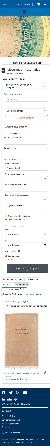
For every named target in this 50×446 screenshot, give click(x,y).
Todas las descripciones (17, 219)
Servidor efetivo (8, 416)
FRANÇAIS (25, 404)
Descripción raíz (10, 148)
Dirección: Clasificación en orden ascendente (22, 294)
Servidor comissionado (11, 420)
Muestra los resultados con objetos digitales (26, 306)
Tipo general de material (14, 205)
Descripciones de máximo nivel (19, 216)
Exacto (10, 259)
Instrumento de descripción (15, 184)
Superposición (13, 256)
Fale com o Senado (11, 433)
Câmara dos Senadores (19, 379)
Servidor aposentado (10, 424)
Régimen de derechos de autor (17, 195)
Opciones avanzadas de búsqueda (19, 86)
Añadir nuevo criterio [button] (15, 126)
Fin (6, 240)
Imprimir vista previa (13, 279)
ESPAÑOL (15, 404)
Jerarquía (32, 279)
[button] (38, 4)
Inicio (7, 230)
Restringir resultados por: (26, 62)
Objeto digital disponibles (15, 174)
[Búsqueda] (26, 99)
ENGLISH (5, 404)
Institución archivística (12, 137)
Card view (8, 284)
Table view (22, 284)
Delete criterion (26, 117)
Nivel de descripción (12, 163)
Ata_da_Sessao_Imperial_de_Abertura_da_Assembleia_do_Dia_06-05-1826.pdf (22, 373)
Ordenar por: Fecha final (13, 289)
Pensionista (7, 427)
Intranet (6, 411)
